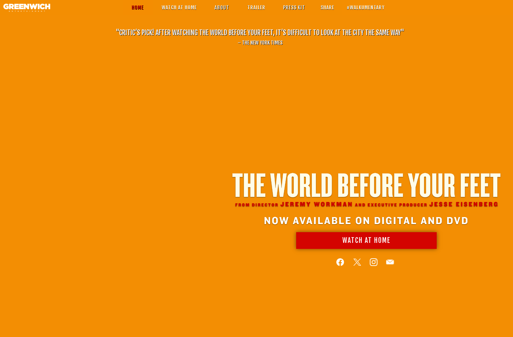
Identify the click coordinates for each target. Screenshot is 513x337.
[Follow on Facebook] (340, 267)
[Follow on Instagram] (372, 267)
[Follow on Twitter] (356, 267)
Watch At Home (365, 245)
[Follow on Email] (389, 267)
